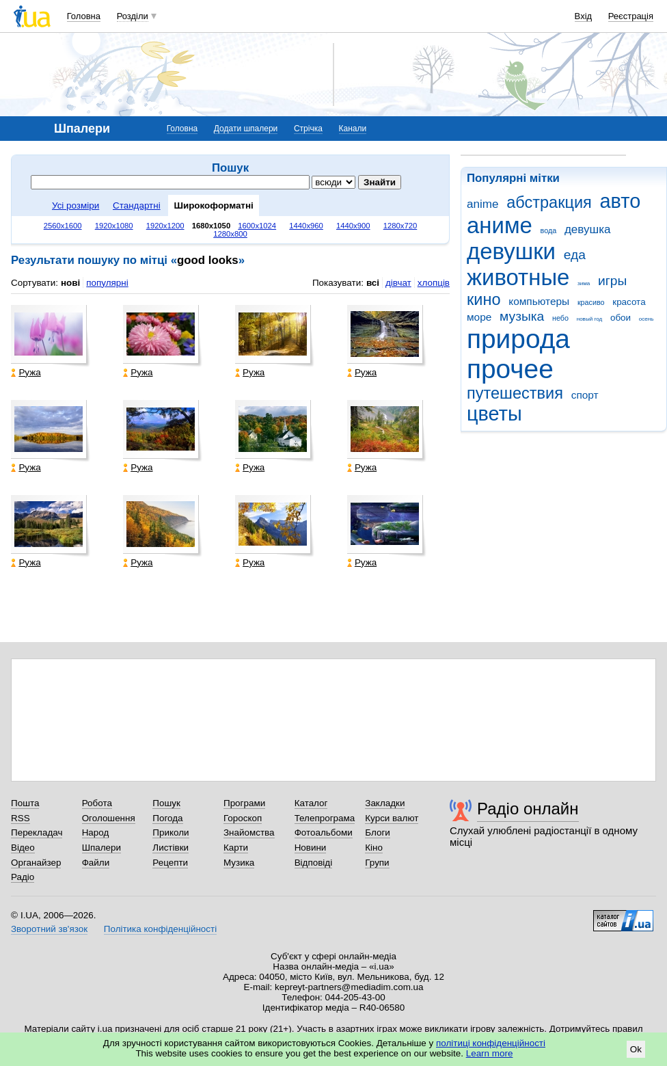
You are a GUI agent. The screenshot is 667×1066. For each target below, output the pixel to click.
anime (482, 204)
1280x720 (400, 226)
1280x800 (230, 234)
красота (628, 302)
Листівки (170, 847)
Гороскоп (242, 818)
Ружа (25, 372)
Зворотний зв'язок (49, 929)
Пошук (166, 803)
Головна (83, 16)
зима (583, 283)
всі (372, 283)
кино (484, 299)
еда (575, 255)
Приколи (170, 832)
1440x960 (306, 226)
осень (646, 319)
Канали (353, 128)
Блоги (377, 832)
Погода (167, 818)
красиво (591, 302)
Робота (97, 803)
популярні (107, 283)
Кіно (374, 847)
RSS (20, 818)
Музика (238, 862)
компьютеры (538, 301)
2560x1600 (63, 226)
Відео (23, 847)
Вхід (584, 16)
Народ (95, 832)
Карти (235, 847)
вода (549, 230)
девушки (511, 251)
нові (70, 283)
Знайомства (249, 832)
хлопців (434, 283)
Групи (377, 862)
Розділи (132, 16)
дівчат (398, 283)
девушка (587, 229)
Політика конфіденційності (160, 929)
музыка (522, 316)
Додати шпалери (245, 128)
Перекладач (36, 832)
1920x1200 (165, 226)
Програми (244, 803)
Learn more (489, 1053)
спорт (585, 395)
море (479, 317)
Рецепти (170, 862)
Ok (636, 1049)
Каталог (311, 803)
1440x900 (353, 226)
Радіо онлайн (528, 808)
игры (612, 281)
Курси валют (391, 818)
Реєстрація (630, 16)
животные (518, 277)
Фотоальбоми (324, 832)
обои (620, 317)
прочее (510, 369)
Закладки (385, 803)
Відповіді (314, 862)
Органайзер (36, 862)
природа (518, 339)
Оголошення (108, 818)
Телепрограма (325, 818)
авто (620, 201)
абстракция (549, 202)
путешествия (515, 393)
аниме (499, 225)
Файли (96, 862)
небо (560, 318)
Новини (311, 847)
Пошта (25, 803)
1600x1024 (257, 226)
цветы (494, 414)
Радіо (22, 877)
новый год (589, 319)
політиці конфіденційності (490, 1043)
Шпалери (101, 847)
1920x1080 (114, 226)
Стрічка (308, 128)
